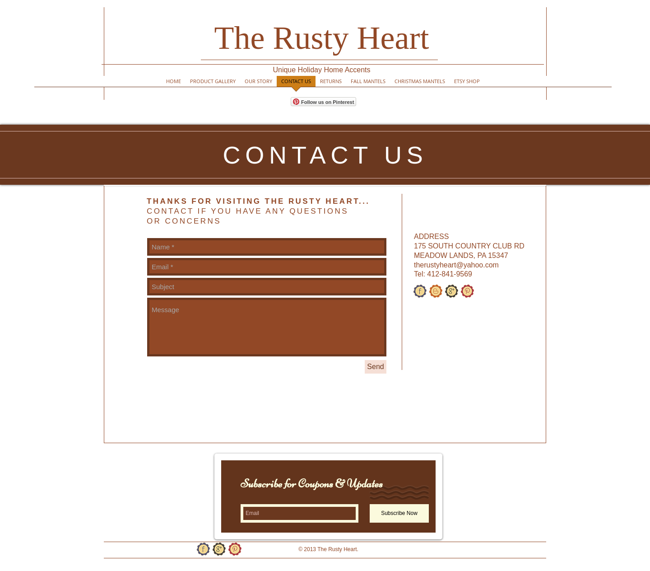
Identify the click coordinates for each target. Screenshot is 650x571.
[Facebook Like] (437, 553)
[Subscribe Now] (399, 513)
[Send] (375, 367)
